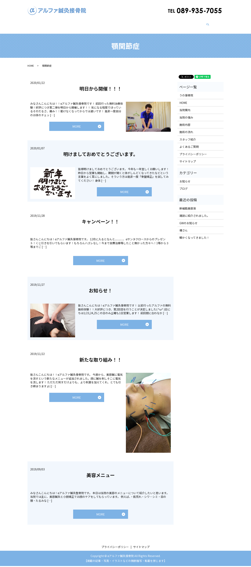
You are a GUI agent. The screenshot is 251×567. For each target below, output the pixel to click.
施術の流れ (135, 24)
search (209, 24)
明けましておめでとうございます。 (100, 151)
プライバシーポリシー (193, 150)
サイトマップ (187, 158)
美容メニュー (100, 474)
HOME (47, 24)
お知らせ (184, 178)
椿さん (183, 227)
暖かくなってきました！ (194, 234)
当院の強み (80, 24)
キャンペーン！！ (100, 218)
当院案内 (61, 24)
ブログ (173, 24)
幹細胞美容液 (187, 205)
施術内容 (97, 24)
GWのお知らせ (188, 219)
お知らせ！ (100, 289)
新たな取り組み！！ (100, 358)
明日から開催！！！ (100, 84)
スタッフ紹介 (155, 24)
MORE (77, 123)
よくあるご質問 (192, 24)
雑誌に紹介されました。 (194, 212)
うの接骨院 (115, 24)
